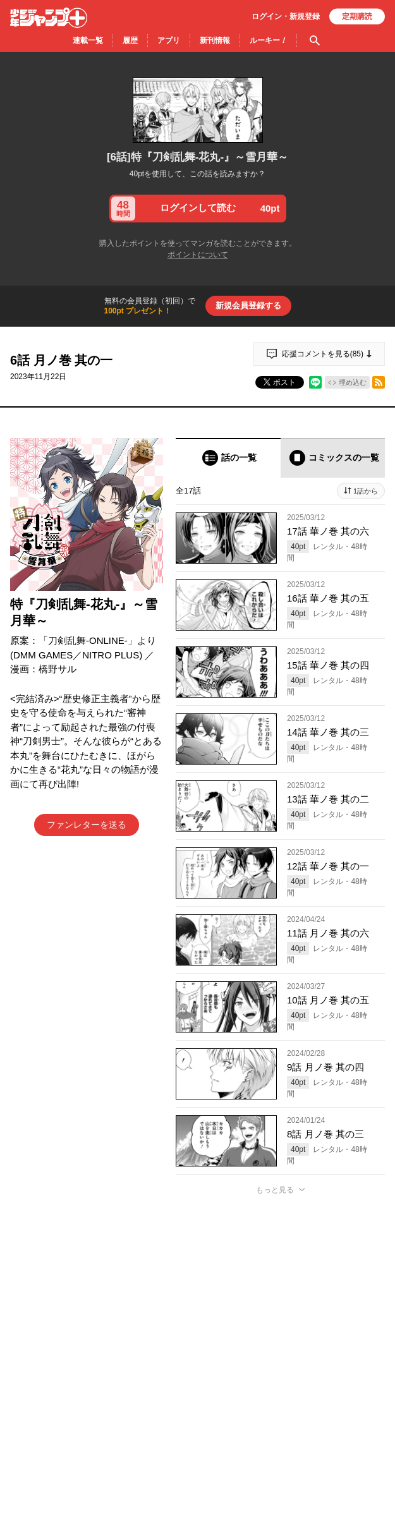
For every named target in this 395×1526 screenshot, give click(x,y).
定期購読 (357, 16)
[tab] (228, 458)
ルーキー (268, 40)
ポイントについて (197, 254)
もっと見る (275, 1189)
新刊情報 (215, 40)
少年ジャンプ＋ (48, 18)
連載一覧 (88, 40)
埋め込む (353, 382)
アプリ (168, 40)
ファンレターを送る (86, 825)
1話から (365, 491)
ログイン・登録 (286, 16)
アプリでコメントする (280, 1348)
